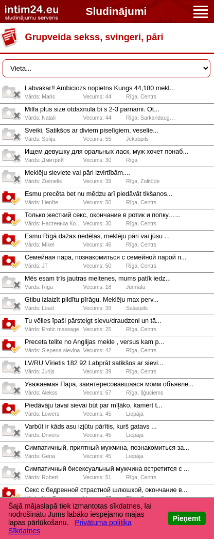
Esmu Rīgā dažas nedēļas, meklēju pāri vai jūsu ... (97, 236)
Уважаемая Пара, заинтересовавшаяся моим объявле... (109, 384)
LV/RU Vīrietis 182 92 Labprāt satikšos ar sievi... (94, 363)
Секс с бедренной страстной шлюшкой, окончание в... (106, 490)
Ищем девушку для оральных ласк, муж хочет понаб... (106, 151)
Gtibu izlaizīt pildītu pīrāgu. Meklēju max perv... (91, 299)
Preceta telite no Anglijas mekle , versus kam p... (94, 342)
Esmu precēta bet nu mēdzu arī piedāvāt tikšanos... (98, 194)
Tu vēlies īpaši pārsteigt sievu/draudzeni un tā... (93, 320)
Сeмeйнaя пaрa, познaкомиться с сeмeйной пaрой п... (106, 257)
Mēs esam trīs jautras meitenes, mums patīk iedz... (98, 278)
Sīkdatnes (24, 531)
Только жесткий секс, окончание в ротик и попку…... (103, 215)
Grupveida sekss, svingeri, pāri (94, 37)
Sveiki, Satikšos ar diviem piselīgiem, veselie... (91, 130)
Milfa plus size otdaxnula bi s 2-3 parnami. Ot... (92, 109)
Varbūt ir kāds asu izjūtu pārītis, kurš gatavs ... (91, 426)
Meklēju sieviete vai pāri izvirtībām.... (77, 172)
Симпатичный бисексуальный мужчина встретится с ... (107, 468)
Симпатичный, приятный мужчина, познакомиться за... (107, 447)
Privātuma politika (103, 522)
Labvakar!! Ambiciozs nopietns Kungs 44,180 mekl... (100, 88)
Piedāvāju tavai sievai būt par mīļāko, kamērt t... (93, 405)
